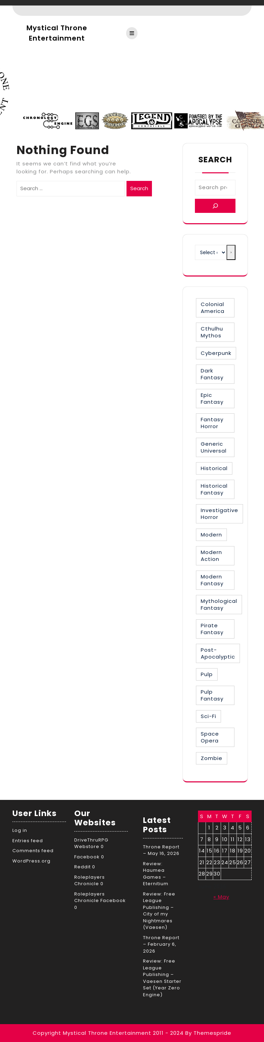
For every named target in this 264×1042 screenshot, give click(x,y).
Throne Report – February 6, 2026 (161, 944)
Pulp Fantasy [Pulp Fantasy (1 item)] (212, 695)
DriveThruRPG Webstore (91, 843)
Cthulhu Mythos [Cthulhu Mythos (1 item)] (212, 332)
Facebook (87, 857)
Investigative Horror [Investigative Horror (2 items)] (219, 514)
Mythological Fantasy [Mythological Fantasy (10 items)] (219, 604)
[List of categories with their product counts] (211, 252)
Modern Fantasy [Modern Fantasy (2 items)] (212, 580)
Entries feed (27, 840)
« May (221, 896)
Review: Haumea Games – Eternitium (155, 873)
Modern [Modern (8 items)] (211, 534)
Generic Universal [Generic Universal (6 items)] (214, 447)
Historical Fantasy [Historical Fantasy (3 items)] (214, 489)
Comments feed (33, 850)
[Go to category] (231, 252)
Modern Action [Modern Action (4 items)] (211, 556)
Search (139, 188)
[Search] (215, 206)
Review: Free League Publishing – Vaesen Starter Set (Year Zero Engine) (162, 978)
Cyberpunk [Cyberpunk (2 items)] (216, 353)
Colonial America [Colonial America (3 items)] (212, 308)
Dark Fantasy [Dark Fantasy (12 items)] (212, 374)
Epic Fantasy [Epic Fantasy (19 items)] (212, 398)
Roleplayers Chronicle (89, 880)
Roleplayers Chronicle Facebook (100, 897)
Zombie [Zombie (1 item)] (211, 758)
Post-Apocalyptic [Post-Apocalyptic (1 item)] (218, 653)
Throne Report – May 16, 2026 (161, 850)
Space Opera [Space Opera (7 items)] (210, 737)
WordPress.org (31, 861)
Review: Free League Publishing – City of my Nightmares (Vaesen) (159, 911)
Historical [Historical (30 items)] (214, 468)
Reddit (82, 867)
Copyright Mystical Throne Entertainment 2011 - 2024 (108, 1032)
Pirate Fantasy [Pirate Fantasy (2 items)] (212, 629)
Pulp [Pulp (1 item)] (207, 674)
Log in (19, 830)
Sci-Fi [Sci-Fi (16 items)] (208, 716)
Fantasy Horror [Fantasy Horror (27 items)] (212, 423)
